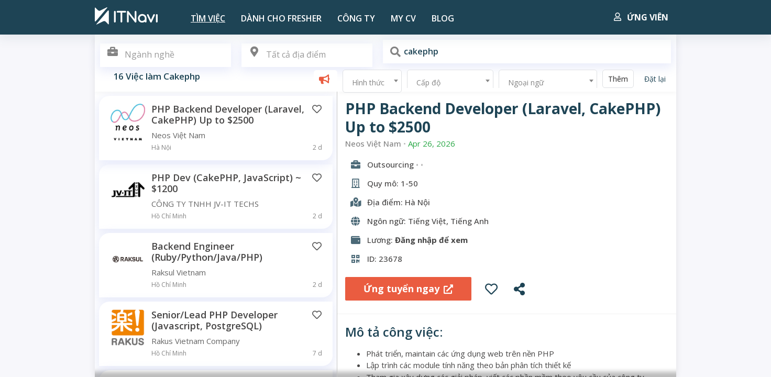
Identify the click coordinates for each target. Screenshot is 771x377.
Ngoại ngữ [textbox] (526, 82)
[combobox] (306, 55)
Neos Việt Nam (373, 144)
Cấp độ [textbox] (428, 82)
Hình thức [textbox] (368, 82)
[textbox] (307, 54)
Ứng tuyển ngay (408, 288)
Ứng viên (641, 17)
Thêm (618, 79)
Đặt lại (655, 79)
